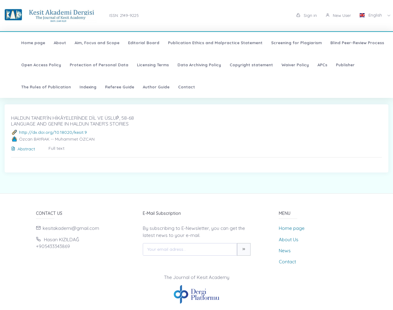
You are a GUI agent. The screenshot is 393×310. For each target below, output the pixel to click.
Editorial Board (134, 42)
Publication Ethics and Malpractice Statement (205, 42)
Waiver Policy (285, 64)
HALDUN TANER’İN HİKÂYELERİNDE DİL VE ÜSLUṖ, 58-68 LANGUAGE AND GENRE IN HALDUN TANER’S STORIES (72, 121)
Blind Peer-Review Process (348, 42)
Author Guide (146, 86)
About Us (288, 239)
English (371, 15)
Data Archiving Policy (190, 64)
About (50, 42)
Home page (24, 42)
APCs (313, 64)
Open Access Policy (32, 64)
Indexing (78, 86)
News (285, 251)
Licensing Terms (143, 64)
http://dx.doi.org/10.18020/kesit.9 (53, 132)
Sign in (306, 15)
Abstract (23, 149)
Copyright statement (241, 64)
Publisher (335, 64)
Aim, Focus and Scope (87, 42)
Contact (177, 86)
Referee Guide (110, 86)
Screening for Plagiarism (287, 42)
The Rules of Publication (36, 86)
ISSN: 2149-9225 (124, 15)
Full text (56, 148)
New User (338, 15)
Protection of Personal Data (89, 64)
